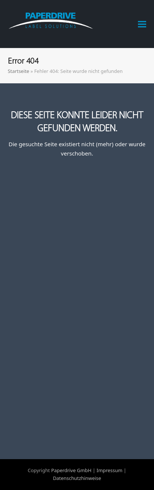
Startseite (18, 71)
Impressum (109, 470)
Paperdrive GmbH (71, 470)
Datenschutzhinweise (77, 478)
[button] (142, 24)
